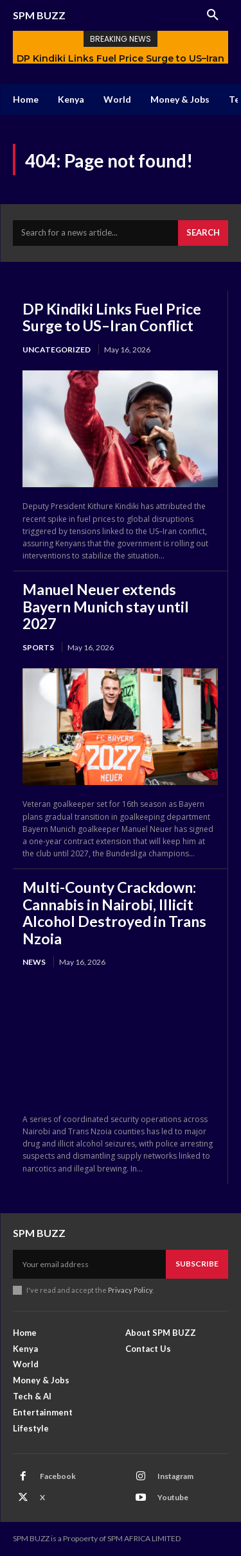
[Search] (203, 233)
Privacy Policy (130, 1290)
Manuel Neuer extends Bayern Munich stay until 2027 (105, 606)
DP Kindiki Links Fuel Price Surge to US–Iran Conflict (111, 317)
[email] (89, 1264)
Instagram (175, 1476)
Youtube (172, 1497)
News (34, 962)
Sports (38, 647)
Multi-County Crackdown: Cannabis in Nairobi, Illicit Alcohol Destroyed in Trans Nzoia (114, 912)
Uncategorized (56, 349)
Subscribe (197, 1263)
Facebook (58, 1476)
